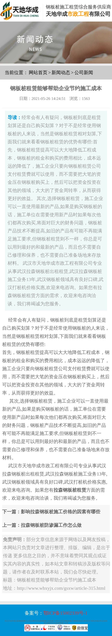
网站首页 (38, 72)
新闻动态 (60, 72)
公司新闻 (83, 72)
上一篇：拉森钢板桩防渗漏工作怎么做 (42, 525)
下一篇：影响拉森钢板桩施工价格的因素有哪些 (51, 511)
